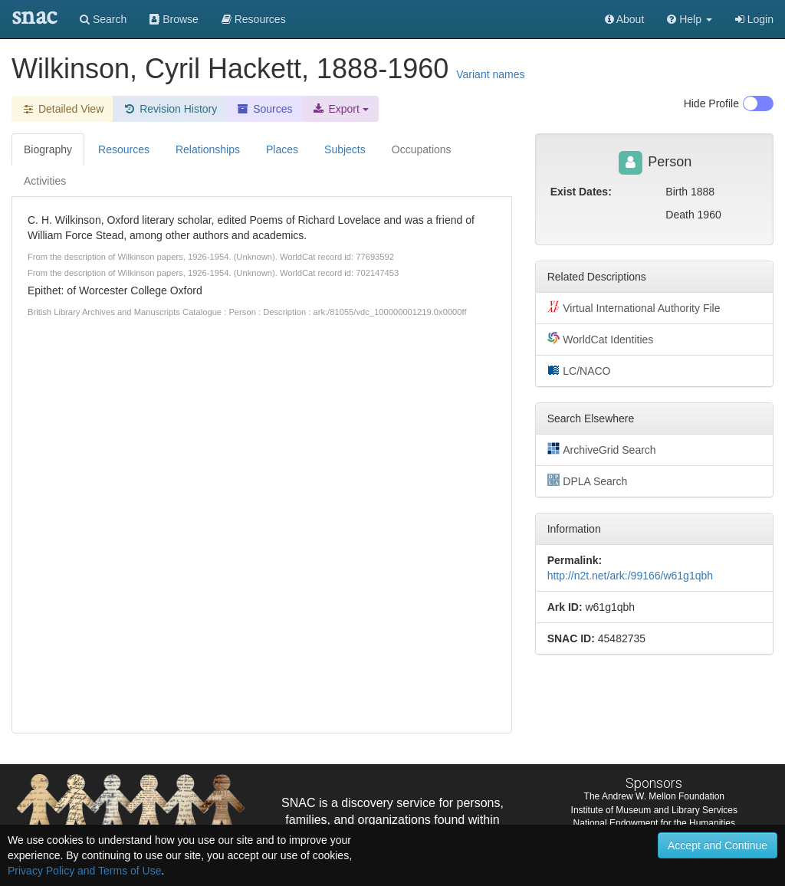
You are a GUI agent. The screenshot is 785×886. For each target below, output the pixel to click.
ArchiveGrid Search (601, 449)
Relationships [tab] (208, 149)
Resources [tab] (123, 149)
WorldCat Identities (600, 339)
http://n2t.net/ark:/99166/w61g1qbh (630, 575)
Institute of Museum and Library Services (654, 810)
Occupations (422, 149)
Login (754, 19)
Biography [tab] (48, 149)
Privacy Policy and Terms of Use (84, 871)
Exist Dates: (581, 191)
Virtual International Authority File (634, 307)
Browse (174, 19)
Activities (45, 181)
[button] (689, 19)
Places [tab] (282, 149)
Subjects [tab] (345, 149)
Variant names (490, 74)
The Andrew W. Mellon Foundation (654, 796)
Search (103, 19)
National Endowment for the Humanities (654, 823)
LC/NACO (579, 370)
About (625, 19)
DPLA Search (587, 480)
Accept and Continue (717, 845)
